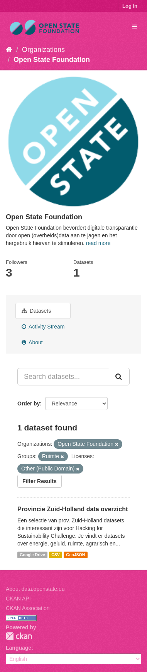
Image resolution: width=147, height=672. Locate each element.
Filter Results (39, 481)
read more (98, 243)
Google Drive (32, 554)
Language (18, 648)
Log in (129, 6)
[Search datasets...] (63, 376)
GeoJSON (75, 554)
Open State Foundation (52, 59)
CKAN (19, 636)
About (32, 342)
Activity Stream (43, 326)
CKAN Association (28, 608)
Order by (28, 403)
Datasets (36, 311)
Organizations (43, 49)
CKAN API (18, 598)
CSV (55, 554)
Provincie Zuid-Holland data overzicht (72, 509)
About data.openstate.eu (35, 589)
